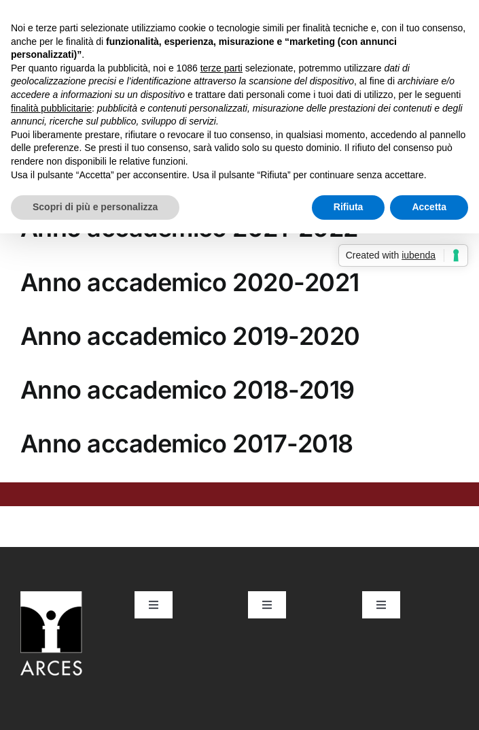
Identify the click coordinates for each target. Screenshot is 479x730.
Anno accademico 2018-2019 (187, 390)
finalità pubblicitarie (51, 108)
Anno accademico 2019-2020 (190, 336)
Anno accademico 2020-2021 (189, 282)
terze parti (221, 68)
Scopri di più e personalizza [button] (95, 206)
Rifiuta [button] (348, 206)
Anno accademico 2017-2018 (186, 444)
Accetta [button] (429, 206)
